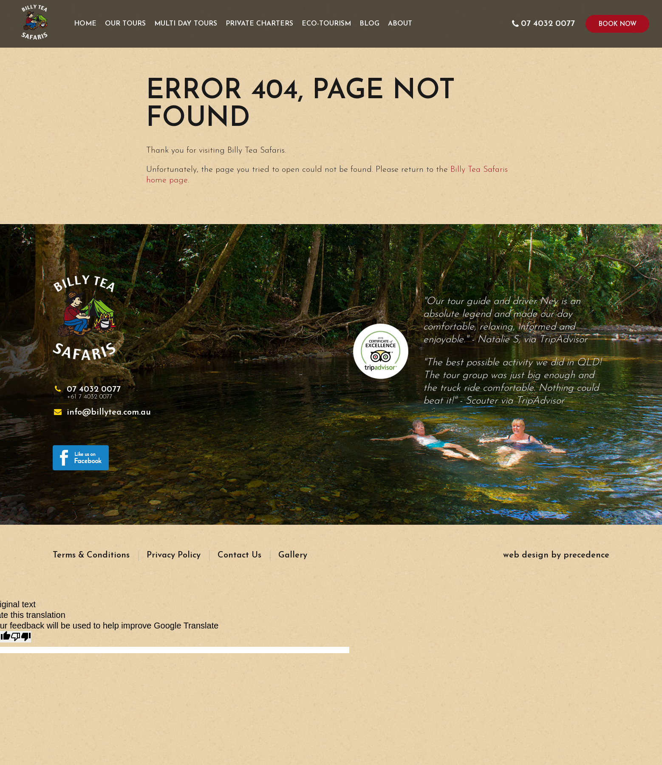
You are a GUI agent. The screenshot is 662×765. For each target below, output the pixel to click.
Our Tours (125, 23)
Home (85, 23)
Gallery (292, 555)
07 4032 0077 (94, 393)
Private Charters (259, 23)
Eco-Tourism (326, 23)
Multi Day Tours (185, 23)
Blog (369, 23)
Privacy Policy (174, 555)
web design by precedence (556, 555)
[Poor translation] (21, 637)
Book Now (618, 24)
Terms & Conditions (91, 555)
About (400, 23)
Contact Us (239, 555)
